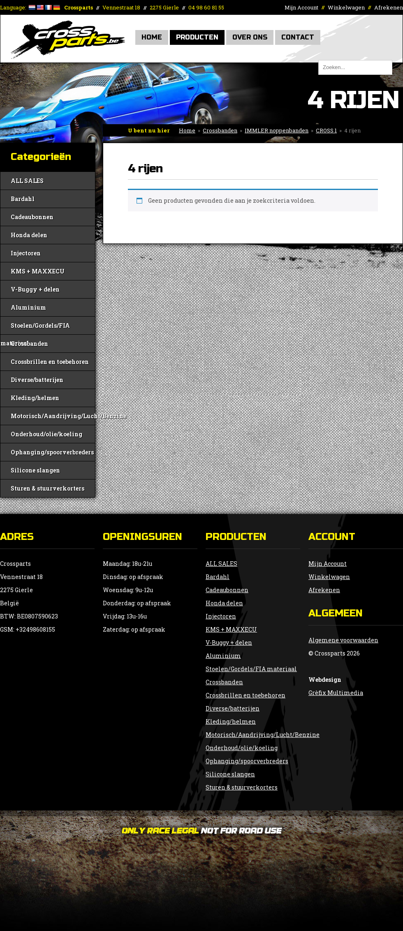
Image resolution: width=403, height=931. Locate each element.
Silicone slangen (35, 470)
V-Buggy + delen (35, 289)
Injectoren (26, 253)
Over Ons (249, 37)
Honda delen (29, 235)
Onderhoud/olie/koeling (46, 434)
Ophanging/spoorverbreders (52, 452)
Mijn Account (301, 7)
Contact (297, 37)
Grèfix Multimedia (335, 693)
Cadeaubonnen (32, 217)
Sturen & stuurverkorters (47, 488)
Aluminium (28, 307)
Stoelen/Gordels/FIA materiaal (35, 328)
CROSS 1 (326, 130)
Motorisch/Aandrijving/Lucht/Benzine (53, 416)
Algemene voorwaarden (343, 640)
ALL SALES (27, 181)
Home (151, 37)
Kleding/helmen (35, 398)
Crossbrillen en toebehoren (50, 362)
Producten (197, 37)
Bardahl (23, 199)
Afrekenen (388, 7)
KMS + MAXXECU (38, 271)
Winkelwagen (346, 7)
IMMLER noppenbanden (276, 130)
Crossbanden (220, 130)
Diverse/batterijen (37, 380)
